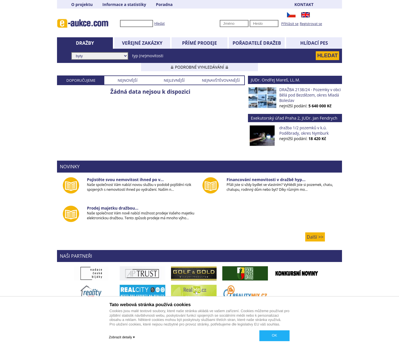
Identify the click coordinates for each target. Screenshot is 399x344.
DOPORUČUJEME (80, 80)
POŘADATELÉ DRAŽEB (257, 43)
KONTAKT (304, 4)
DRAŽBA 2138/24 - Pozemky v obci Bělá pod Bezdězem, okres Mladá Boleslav (310, 95)
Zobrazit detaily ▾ (122, 337)
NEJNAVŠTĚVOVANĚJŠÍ (221, 80)
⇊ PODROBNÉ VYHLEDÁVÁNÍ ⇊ (199, 67)
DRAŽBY (85, 43)
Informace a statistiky (124, 4)
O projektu (82, 4)
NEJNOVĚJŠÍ (128, 80)
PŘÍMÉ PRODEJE (199, 43)
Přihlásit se (290, 23)
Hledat (159, 23)
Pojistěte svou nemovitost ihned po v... (125, 179)
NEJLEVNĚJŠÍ (174, 80)
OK (274, 335)
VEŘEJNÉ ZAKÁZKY (142, 43)
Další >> (315, 237)
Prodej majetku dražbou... (112, 208)
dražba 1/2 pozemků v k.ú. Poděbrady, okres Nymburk (304, 130)
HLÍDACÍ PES (314, 43)
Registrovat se (311, 23)
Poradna (164, 4)
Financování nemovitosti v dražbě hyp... (266, 179)
